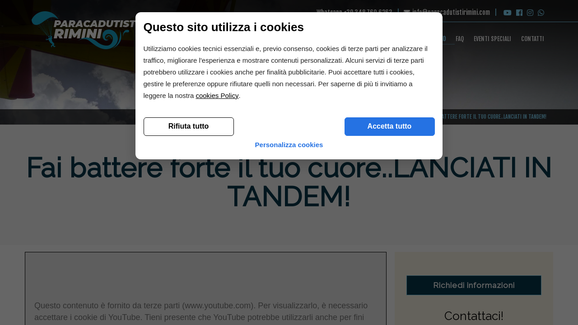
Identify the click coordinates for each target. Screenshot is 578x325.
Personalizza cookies (289, 288)
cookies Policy (220, 236)
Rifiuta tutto (192, 266)
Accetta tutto (386, 266)
